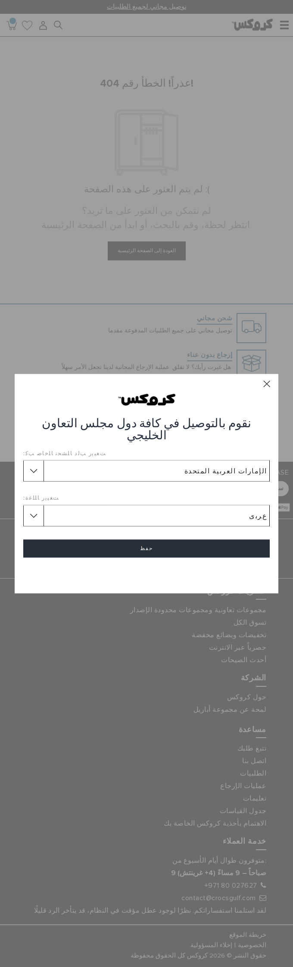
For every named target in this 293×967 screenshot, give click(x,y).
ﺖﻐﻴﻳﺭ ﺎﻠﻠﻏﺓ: (41, 497)
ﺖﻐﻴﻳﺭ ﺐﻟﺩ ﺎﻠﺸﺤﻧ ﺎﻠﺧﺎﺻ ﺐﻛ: (64, 453)
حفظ (146, 548)
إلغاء (146, 573)
